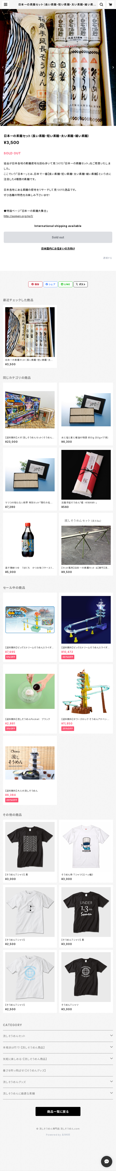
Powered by (58, 1134)
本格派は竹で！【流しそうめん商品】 (24, 1047)
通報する (107, 258)
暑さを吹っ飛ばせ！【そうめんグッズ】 (24, 1070)
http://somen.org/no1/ (18, 216)
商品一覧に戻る (58, 1112)
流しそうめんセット (14, 1036)
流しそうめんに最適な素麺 (19, 1093)
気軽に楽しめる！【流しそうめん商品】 (25, 1059)
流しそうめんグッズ (14, 1082)
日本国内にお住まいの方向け (58, 248)
